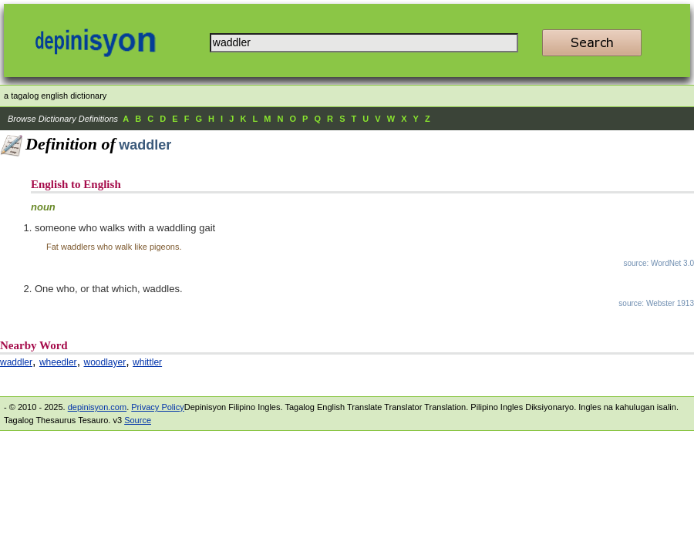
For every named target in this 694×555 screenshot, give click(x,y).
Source (137, 420)
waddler (16, 362)
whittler (147, 362)
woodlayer (105, 362)
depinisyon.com (97, 407)
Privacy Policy (157, 407)
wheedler (58, 362)
